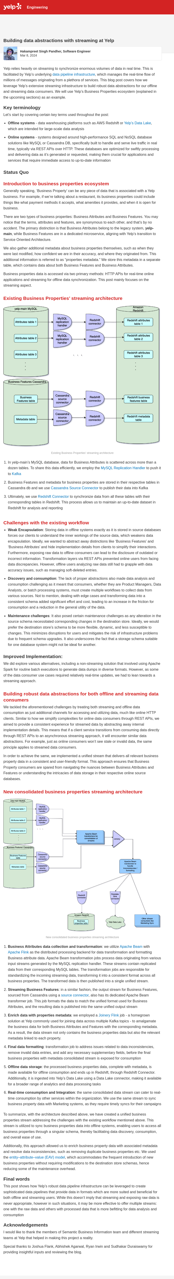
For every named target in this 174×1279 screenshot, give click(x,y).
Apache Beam (131, 946)
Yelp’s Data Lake (137, 123)
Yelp (12, 7)
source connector (75, 995)
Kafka (16, 474)
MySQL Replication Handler (123, 468)
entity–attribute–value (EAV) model (37, 1157)
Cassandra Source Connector (74, 488)
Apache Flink (18, 952)
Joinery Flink (109, 1015)
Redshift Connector (53, 496)
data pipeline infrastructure (74, 74)
